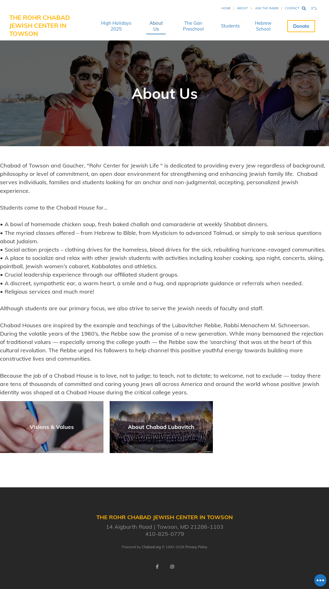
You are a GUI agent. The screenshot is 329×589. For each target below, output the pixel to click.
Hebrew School (263, 26)
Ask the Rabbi (267, 8)
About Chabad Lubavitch (161, 426)
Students (230, 26)
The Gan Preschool (193, 26)
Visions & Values (52, 426)
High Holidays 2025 (116, 26)
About (242, 8)
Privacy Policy (196, 547)
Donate (301, 26)
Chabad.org (151, 547)
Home (226, 8)
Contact (292, 8)
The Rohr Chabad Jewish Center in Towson (39, 25)
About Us (156, 26)
